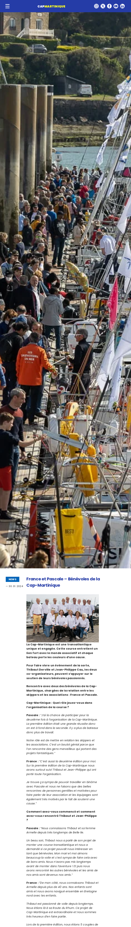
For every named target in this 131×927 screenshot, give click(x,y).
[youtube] (116, 6)
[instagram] (96, 6)
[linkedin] (122, 6)
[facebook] (109, 6)
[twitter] (103, 6)
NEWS (12, 579)
